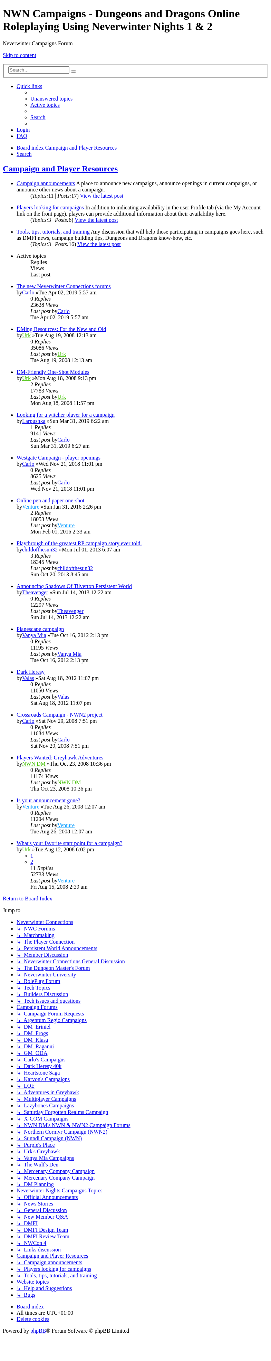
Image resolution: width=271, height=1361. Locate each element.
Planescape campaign (40, 629)
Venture (30, 507)
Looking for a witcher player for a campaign (66, 415)
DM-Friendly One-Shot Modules (53, 372)
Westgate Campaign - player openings (58, 458)
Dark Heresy (31, 672)
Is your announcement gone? (48, 800)
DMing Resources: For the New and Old (61, 329)
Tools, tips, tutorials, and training (53, 232)
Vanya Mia (34, 635)
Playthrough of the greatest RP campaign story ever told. (79, 543)
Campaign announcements (46, 183)
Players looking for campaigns (50, 207)
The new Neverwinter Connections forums (64, 286)
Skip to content (19, 55)
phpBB (38, 1331)
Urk (26, 335)
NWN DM (34, 764)
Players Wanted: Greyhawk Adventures (60, 757)
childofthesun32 (40, 549)
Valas (28, 678)
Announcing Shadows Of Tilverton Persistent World (74, 586)
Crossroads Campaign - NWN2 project (60, 715)
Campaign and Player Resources (60, 168)
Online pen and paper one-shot (50, 500)
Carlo (28, 292)
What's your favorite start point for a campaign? (69, 843)
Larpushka (34, 421)
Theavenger (35, 592)
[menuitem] (51, 99)
